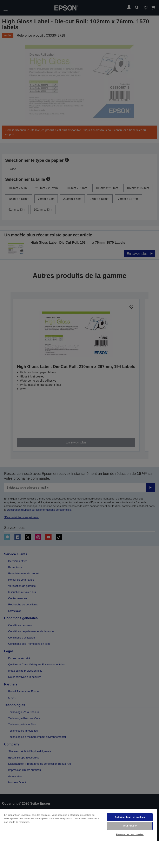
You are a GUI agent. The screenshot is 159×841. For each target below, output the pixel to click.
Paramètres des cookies (130, 834)
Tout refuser (130, 825)
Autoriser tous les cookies (130, 817)
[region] (78, 825)
